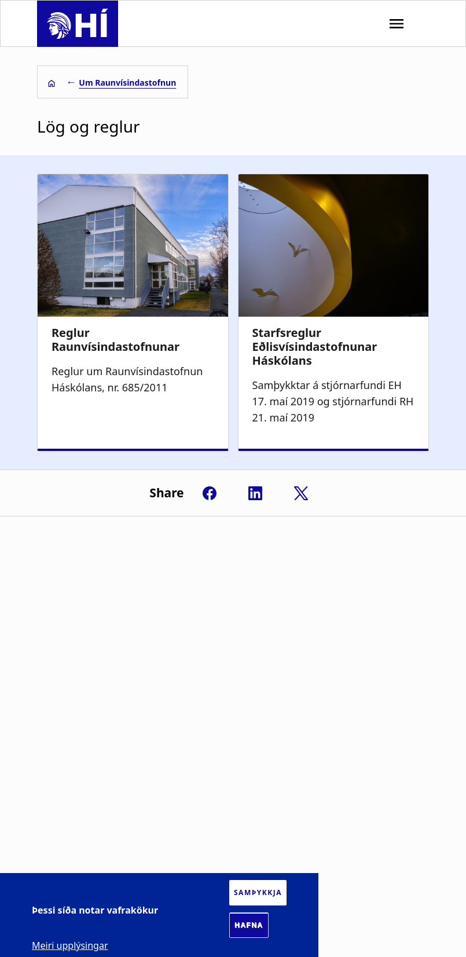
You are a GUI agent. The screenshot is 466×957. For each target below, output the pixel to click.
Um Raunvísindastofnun (127, 82)
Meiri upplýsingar (70, 945)
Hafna (248, 925)
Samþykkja (258, 892)
